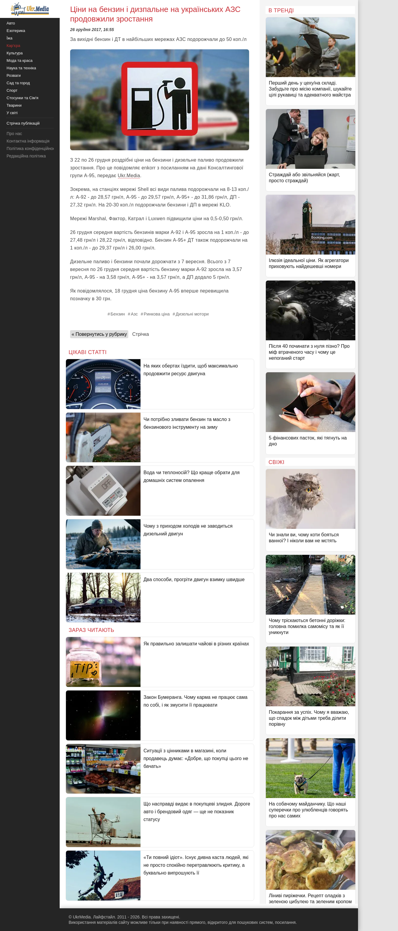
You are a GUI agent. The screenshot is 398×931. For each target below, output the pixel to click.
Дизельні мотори (192, 314)
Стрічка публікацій (23, 123)
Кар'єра (13, 45)
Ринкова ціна (157, 314)
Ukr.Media (129, 175)
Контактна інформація (28, 141)
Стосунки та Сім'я (22, 98)
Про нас (14, 133)
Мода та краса (20, 60)
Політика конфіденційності (32, 148)
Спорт (12, 90)
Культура (15, 53)
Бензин (117, 314)
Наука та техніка (21, 68)
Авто (11, 23)
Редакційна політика (26, 156)
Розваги (14, 75)
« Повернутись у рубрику (99, 334)
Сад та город (18, 83)
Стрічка (140, 334)
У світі (12, 113)
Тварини (14, 105)
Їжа (10, 38)
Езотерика (16, 30)
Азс (134, 314)
